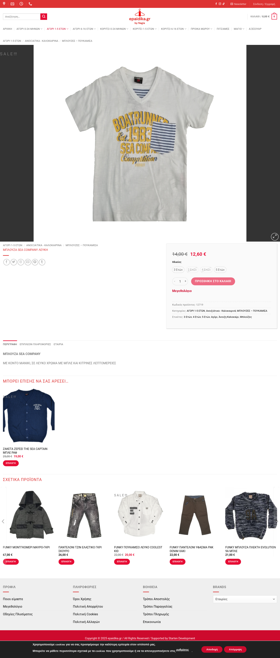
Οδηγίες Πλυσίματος (18, 614)
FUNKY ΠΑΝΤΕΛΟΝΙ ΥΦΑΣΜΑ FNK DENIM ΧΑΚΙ (191, 549)
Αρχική (7, 28)
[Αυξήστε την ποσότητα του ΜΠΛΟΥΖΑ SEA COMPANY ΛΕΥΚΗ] (185, 281)
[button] (238, 4)
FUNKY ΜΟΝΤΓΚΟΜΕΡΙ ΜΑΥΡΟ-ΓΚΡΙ (26, 547)
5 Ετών (206, 316)
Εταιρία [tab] (58, 344)
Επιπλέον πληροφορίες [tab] (35, 344)
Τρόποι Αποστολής (156, 599)
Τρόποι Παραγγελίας (157, 606)
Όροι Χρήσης (82, 599)
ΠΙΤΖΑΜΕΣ (223, 28)
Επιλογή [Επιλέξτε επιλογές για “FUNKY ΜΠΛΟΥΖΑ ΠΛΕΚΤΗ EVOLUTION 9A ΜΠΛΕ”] (233, 561)
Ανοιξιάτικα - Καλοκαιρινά (41, 40)
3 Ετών (188, 316)
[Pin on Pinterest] (35, 262)
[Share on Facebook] (6, 262)
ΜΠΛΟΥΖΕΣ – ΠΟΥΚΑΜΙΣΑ (77, 40)
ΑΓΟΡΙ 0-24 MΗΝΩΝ (29, 29)
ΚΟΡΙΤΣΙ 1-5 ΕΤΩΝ (145, 29)
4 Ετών (197, 316)
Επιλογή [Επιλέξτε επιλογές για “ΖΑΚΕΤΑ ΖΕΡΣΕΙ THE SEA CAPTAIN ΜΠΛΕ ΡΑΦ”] (11, 463)
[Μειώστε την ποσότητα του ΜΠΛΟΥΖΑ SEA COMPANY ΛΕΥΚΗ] (174, 281)
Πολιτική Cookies (85, 614)
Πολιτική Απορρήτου (88, 606)
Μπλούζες (246, 316)
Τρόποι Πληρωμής (156, 614)
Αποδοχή (210, 649)
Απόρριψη (237, 649)
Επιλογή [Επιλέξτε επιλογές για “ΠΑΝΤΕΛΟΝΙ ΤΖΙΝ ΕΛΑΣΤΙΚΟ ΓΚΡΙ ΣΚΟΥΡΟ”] (66, 561)
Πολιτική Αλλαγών (86, 622)
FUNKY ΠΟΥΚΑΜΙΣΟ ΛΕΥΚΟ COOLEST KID (138, 549)
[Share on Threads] (21, 262)
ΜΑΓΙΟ (239, 29)
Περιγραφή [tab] (10, 344)
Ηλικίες (176, 262)
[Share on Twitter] (13, 262)
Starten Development (181, 638)
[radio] (178, 270)
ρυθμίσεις (179, 650)
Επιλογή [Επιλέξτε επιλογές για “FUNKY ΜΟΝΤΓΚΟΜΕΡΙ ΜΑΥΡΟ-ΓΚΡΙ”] (11, 561)
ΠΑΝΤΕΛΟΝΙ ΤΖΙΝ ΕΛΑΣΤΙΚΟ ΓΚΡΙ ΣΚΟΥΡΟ (80, 549)
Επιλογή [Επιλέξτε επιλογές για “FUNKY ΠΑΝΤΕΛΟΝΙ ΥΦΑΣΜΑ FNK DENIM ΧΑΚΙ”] (177, 561)
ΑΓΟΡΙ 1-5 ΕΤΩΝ (57, 29)
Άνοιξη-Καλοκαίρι (229, 316)
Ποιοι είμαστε (13, 599)
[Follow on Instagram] (220, 4)
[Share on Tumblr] (42, 262)
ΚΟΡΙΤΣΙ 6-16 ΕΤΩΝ (173, 29)
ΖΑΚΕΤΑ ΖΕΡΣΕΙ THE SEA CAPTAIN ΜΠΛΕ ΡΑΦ (25, 450)
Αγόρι (214, 316)
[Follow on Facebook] (216, 4)
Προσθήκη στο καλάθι (213, 281)
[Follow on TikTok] (223, 4)
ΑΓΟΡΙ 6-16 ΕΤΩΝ (84, 29)
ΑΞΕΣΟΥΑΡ (255, 28)
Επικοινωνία (152, 622)
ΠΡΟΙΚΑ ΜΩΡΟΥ (201, 29)
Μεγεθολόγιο (182, 291)
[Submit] (43, 16)
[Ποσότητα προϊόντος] (180, 281)
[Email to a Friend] (28, 262)
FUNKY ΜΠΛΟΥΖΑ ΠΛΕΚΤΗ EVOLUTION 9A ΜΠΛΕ (250, 549)
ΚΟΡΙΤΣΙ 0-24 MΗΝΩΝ (114, 29)
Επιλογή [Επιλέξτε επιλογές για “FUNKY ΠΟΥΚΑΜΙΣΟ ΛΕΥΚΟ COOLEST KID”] (122, 561)
